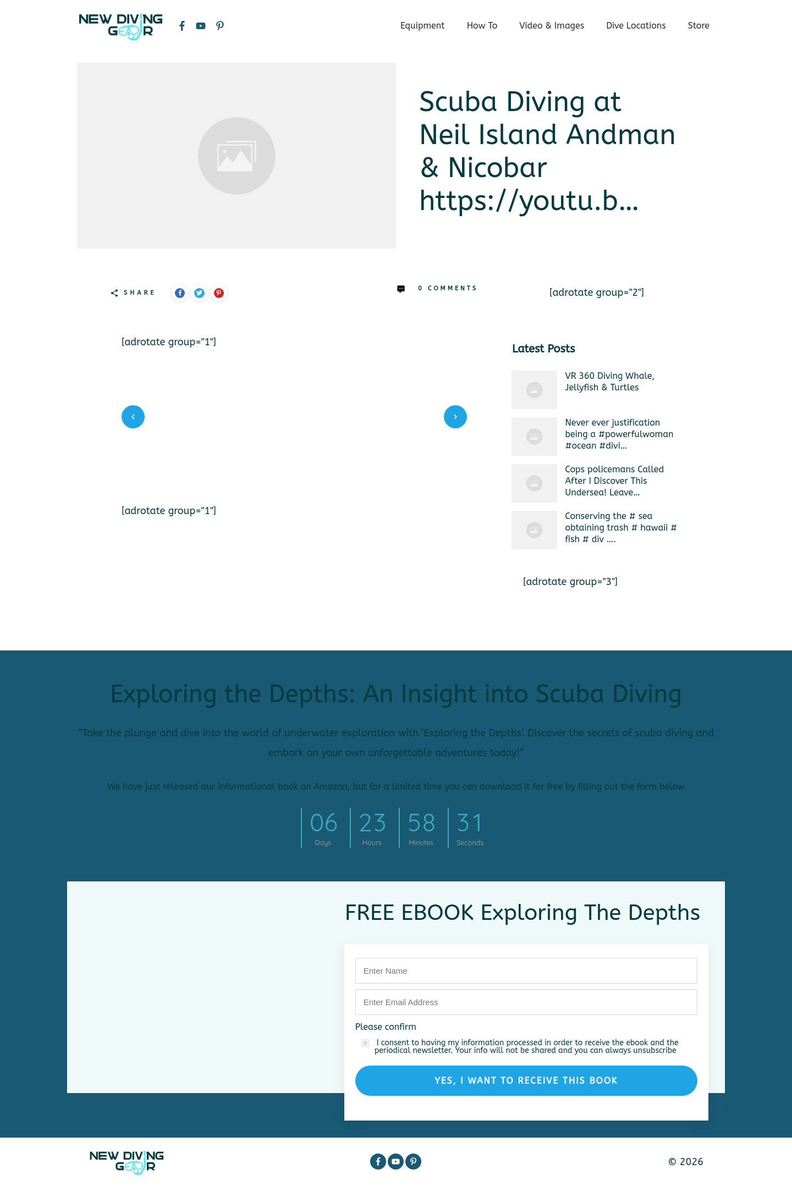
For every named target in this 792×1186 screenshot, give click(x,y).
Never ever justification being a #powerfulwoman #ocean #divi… (619, 434)
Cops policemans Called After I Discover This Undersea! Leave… (614, 481)
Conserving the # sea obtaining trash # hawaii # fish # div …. (621, 527)
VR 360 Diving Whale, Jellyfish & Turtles (610, 382)
